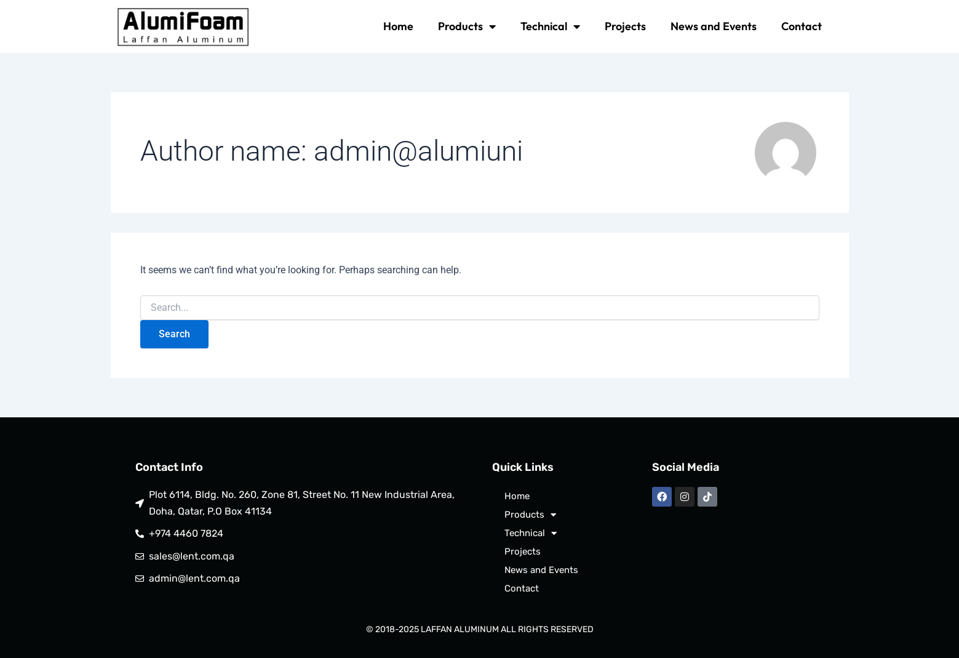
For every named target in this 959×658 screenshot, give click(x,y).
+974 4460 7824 (186, 533)
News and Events (714, 26)
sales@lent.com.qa (191, 556)
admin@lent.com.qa (194, 578)
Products (467, 26)
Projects (625, 26)
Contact (801, 26)
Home (398, 26)
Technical (550, 26)
